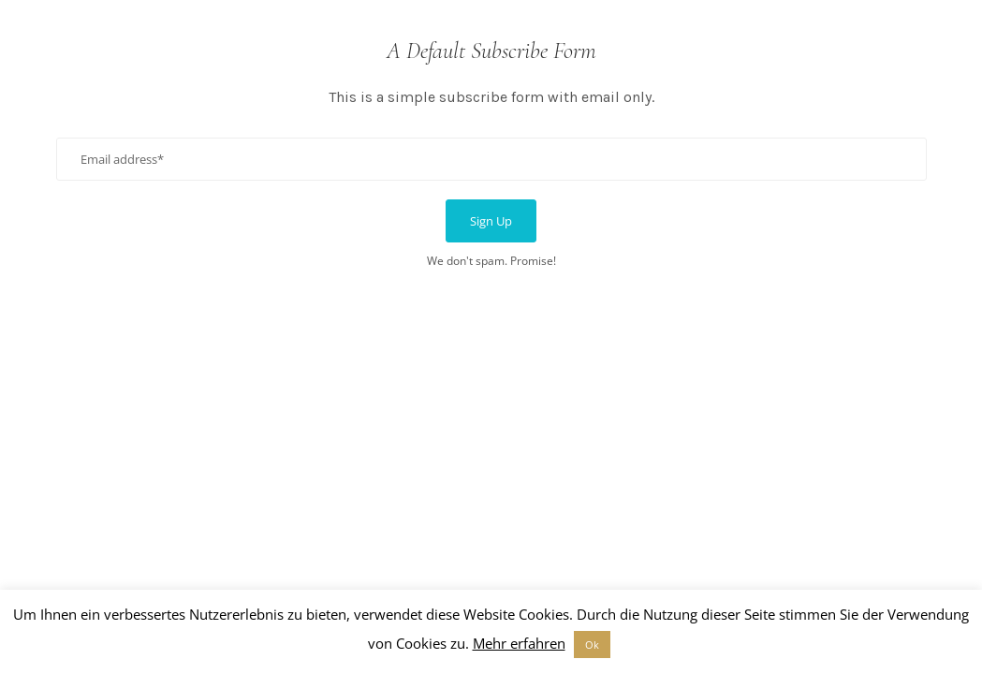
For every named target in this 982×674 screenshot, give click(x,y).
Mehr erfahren (519, 643)
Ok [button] (592, 644)
